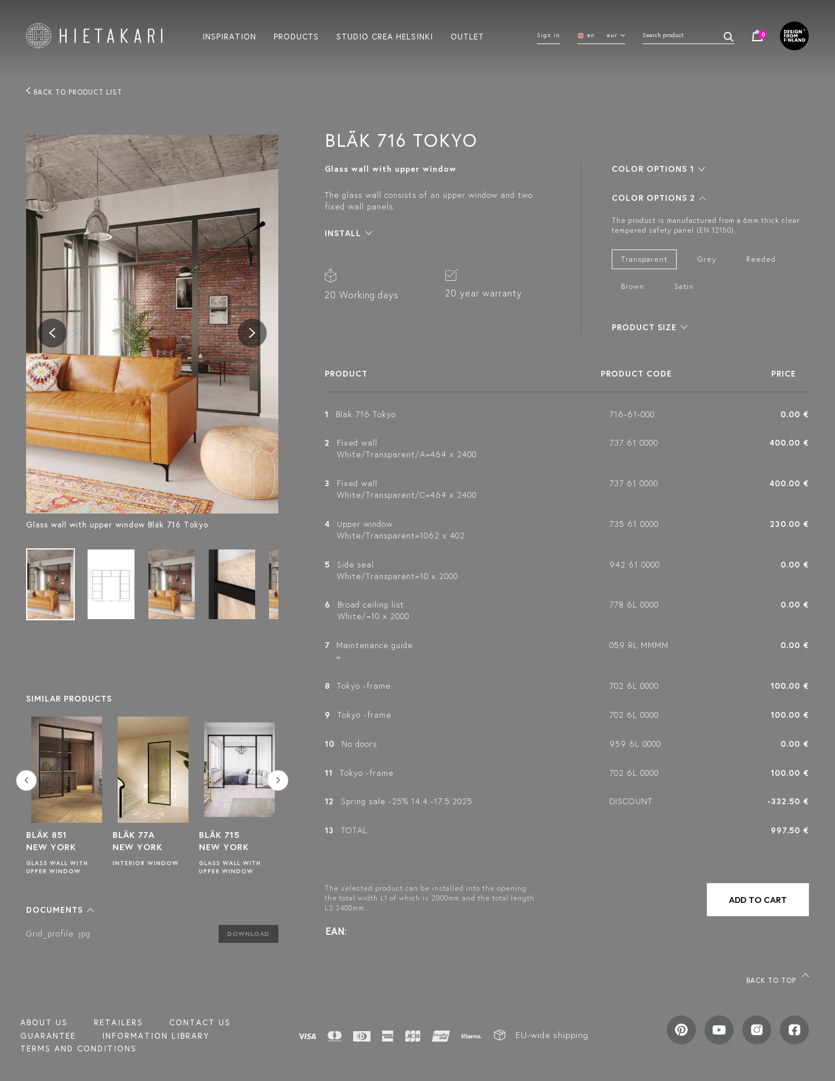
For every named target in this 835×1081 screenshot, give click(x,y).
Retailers (118, 1022)
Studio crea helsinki (384, 36)
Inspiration (229, 36)
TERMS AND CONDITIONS (78, 1048)
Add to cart (758, 899)
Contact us (200, 1022)
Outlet (467, 36)
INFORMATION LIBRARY (155, 1036)
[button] (60, 910)
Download (248, 934)
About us (44, 1022)
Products (296, 36)
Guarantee (48, 1036)
